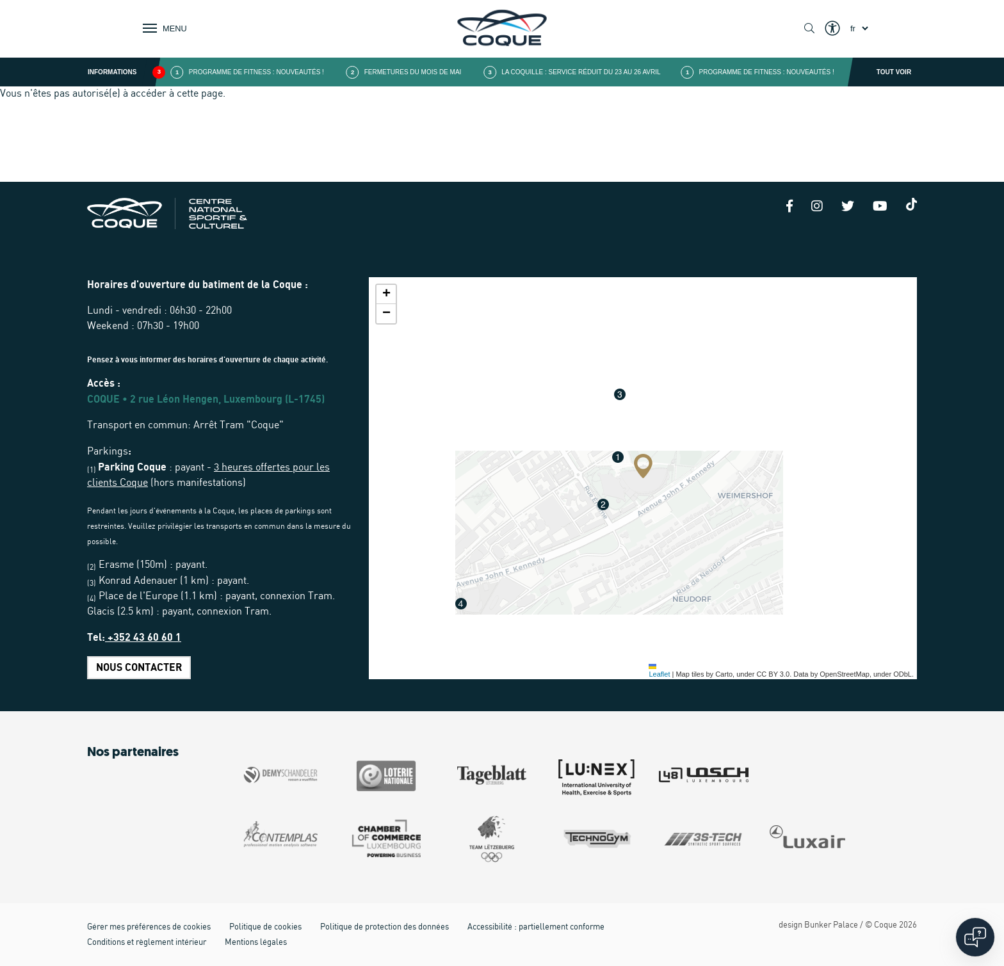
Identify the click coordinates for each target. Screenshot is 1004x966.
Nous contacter (139, 667)
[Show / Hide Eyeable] (832, 29)
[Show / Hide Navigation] (162, 28)
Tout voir (894, 72)
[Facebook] (789, 207)
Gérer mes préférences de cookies (149, 927)
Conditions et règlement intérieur (146, 942)
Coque (885, 925)
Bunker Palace (831, 925)
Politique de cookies (265, 927)
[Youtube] (880, 207)
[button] (643, 466)
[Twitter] (847, 207)
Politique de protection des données (384, 927)
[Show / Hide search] (809, 29)
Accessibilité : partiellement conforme (535, 927)
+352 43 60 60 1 (143, 637)
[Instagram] (817, 207)
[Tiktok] (912, 204)
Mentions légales (256, 942)
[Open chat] (975, 937)
